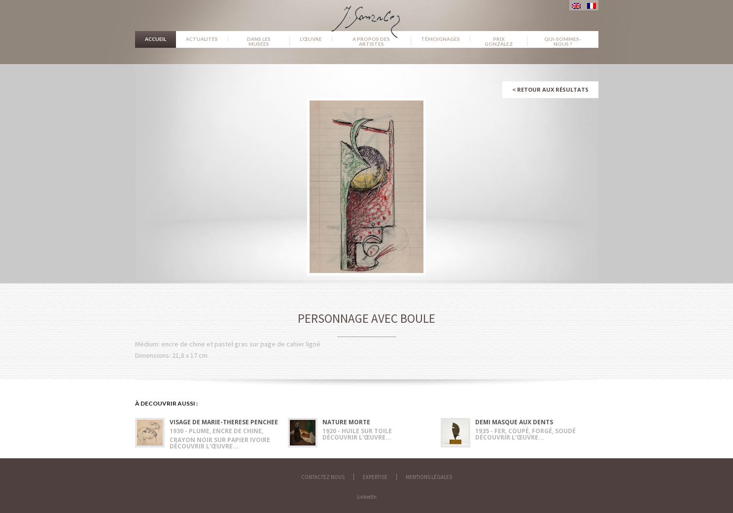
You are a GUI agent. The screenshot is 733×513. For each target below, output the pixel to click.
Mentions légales (429, 477)
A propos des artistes (371, 41)
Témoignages (440, 38)
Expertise (375, 477)
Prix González (499, 41)
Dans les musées (259, 41)
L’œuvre (311, 38)
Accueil (155, 38)
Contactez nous (323, 477)
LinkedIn (367, 496)
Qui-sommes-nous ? (562, 41)
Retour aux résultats (550, 89)
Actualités (202, 38)
